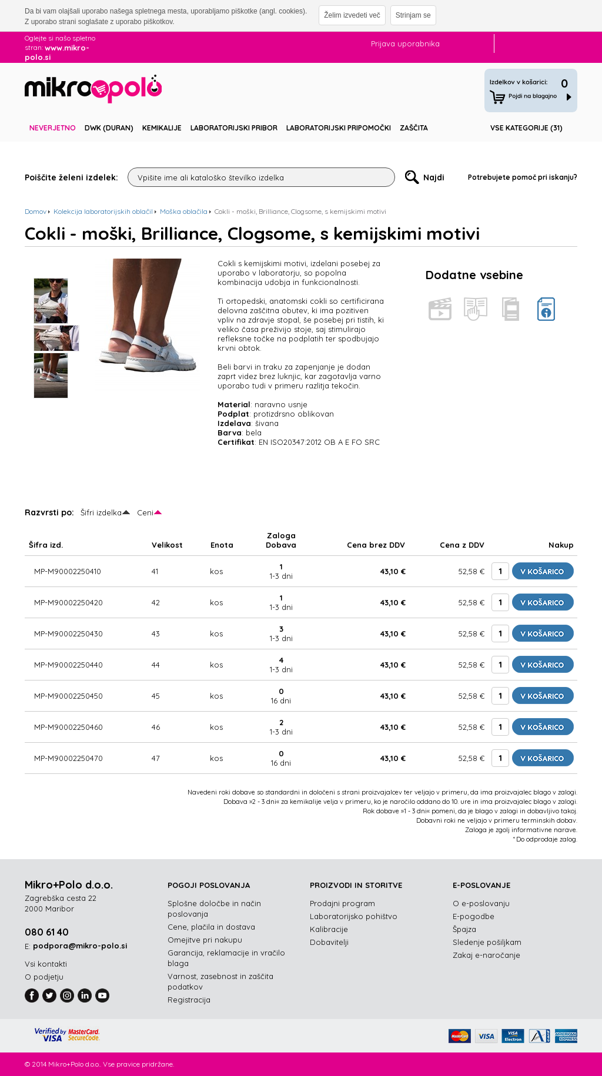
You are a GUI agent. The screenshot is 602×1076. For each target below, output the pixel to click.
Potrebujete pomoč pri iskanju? (522, 177)
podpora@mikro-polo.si (80, 945)
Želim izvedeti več (352, 15)
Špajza (464, 929)
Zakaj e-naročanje (486, 955)
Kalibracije (329, 929)
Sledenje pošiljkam (487, 942)
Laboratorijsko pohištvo (353, 916)
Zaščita (414, 127)
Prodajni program (342, 903)
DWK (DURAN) (109, 127)
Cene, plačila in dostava (211, 926)
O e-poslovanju (481, 903)
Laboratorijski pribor (233, 127)
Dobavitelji (329, 942)
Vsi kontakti (46, 963)
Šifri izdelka (101, 512)
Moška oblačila (184, 211)
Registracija (189, 999)
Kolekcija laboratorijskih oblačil (103, 211)
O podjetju (44, 976)
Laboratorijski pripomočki (338, 127)
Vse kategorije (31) (526, 127)
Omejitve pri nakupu (205, 939)
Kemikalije (162, 127)
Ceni (145, 512)
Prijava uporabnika (405, 43)
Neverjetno (52, 127)
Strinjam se (413, 15)
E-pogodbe (473, 916)
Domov (35, 211)
